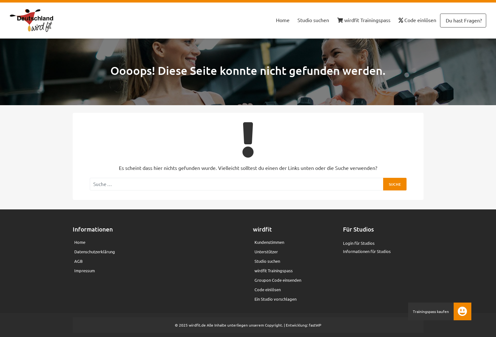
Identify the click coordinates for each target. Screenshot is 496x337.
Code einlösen (417, 20)
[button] (462, 311)
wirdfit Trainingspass (363, 20)
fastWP (315, 325)
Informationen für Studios (367, 251)
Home (283, 20)
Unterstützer (266, 251)
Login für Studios (359, 243)
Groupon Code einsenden (277, 280)
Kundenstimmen (269, 242)
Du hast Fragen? (463, 20)
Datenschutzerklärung (94, 251)
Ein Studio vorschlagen (275, 299)
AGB (78, 261)
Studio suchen (313, 20)
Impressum (84, 270)
